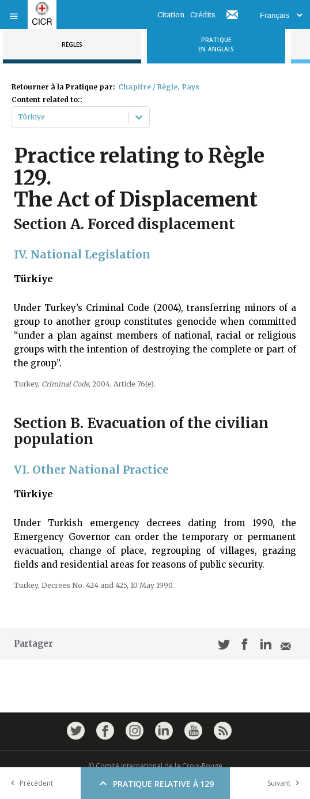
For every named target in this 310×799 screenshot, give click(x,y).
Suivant (285, 783)
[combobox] (19, 117)
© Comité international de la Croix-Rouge (155, 766)
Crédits (203, 14)
